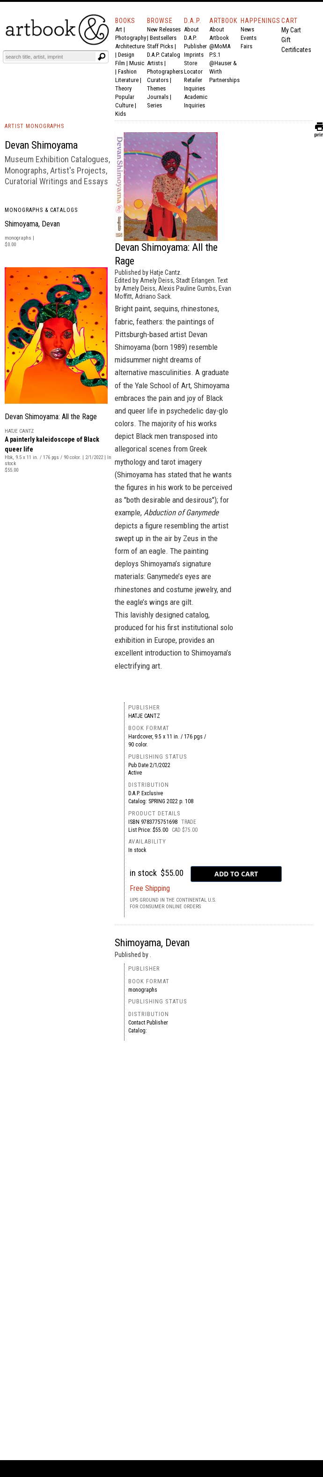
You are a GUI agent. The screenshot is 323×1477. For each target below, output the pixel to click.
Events (249, 37)
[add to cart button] (236, 874)
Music (136, 63)
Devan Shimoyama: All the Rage (51, 416)
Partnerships (224, 79)
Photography (130, 37)
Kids (120, 113)
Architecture (130, 46)
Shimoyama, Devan (32, 223)
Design (126, 54)
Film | (122, 63)
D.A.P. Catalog (163, 54)
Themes (156, 88)
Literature (127, 79)
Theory (123, 88)
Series (154, 105)
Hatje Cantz (144, 716)
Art (118, 29)
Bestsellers (163, 37)
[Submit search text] (101, 56)
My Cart (291, 30)
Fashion (127, 71)
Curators (158, 79)
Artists (155, 63)
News (247, 29)
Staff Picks (160, 46)
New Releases (164, 29)
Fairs (246, 46)
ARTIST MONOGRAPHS (34, 126)
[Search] (50, 56)
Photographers (165, 71)
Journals (158, 96)
